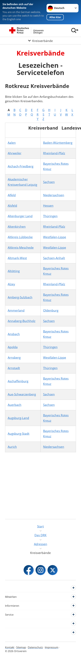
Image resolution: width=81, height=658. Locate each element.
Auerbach (14, 405)
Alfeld (12, 195)
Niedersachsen (53, 195)
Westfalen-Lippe (54, 237)
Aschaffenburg (18, 381)
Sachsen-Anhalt (54, 258)
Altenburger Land (20, 216)
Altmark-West (17, 258)
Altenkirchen (17, 227)
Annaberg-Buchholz (21, 321)
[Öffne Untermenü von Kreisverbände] (40, 40)
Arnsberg (14, 358)
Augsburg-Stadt (18, 434)
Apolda (13, 347)
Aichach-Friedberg (20, 166)
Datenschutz (35, 647)
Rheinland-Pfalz (54, 153)
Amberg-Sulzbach (20, 297)
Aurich (12, 447)
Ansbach (14, 334)
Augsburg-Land (18, 418)
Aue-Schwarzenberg (22, 394)
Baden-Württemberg (57, 143)
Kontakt (9, 647)
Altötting (14, 271)
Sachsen (49, 182)
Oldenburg (50, 310)
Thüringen (50, 216)
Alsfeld (12, 206)
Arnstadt (14, 368)
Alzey (11, 284)
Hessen (48, 206)
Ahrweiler (14, 153)
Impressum (51, 647)
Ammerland (16, 310)
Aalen (12, 143)
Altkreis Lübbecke (20, 237)
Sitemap (21, 647)
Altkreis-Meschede (21, 248)
